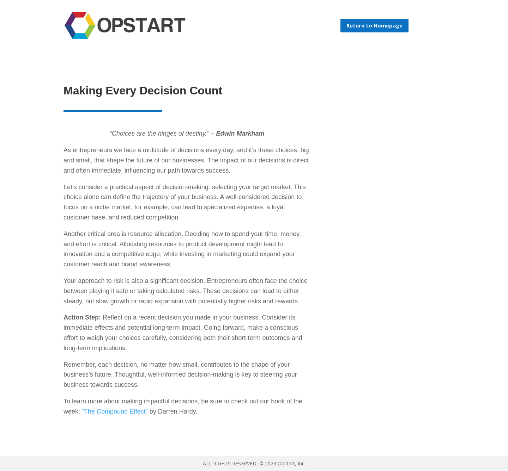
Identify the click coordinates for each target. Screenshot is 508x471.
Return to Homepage (374, 25)
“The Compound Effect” (115, 411)
